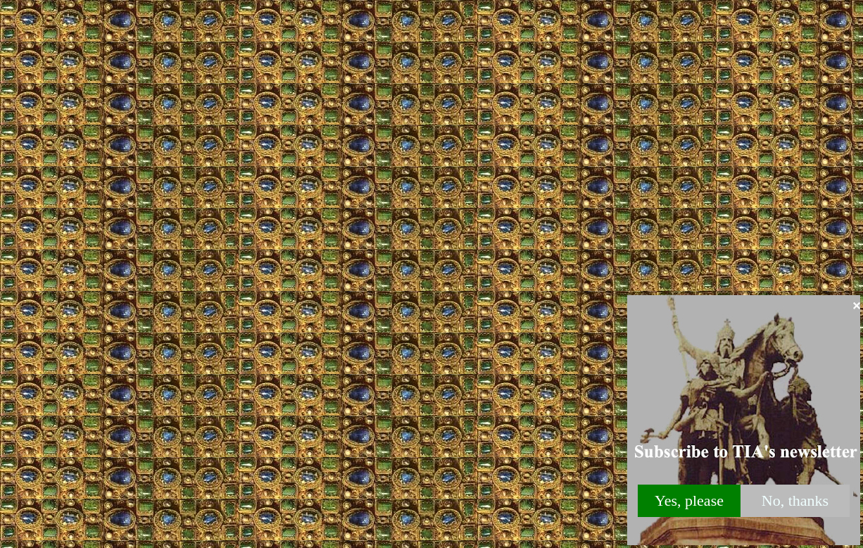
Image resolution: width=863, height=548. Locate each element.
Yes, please (689, 500)
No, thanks (795, 500)
